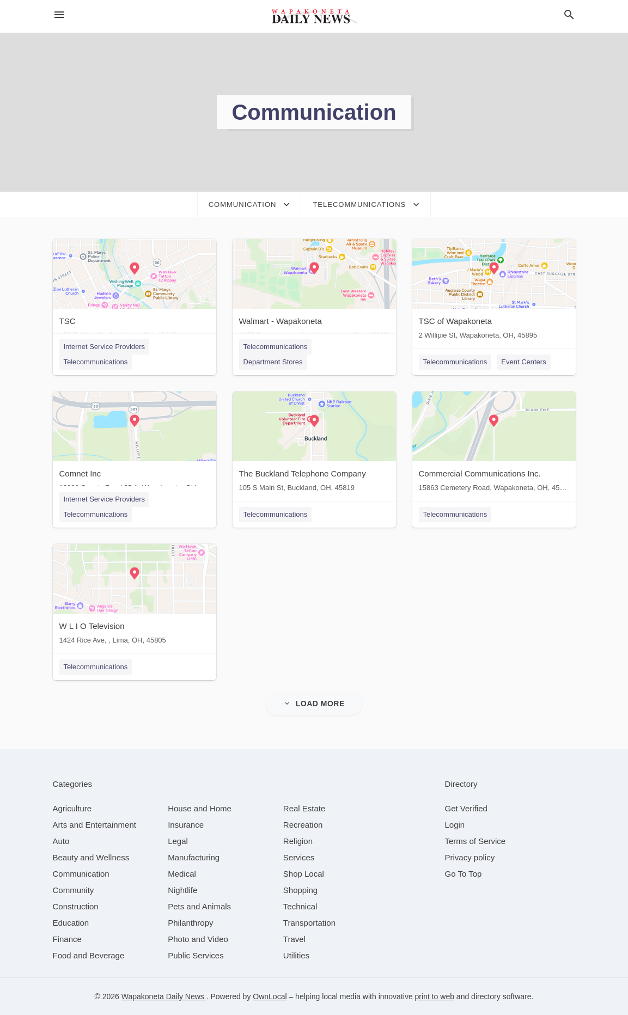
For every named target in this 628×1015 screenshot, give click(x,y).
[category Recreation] (303, 824)
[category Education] (71, 922)
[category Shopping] (300, 890)
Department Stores (273, 362)
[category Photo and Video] (198, 939)
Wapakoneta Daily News (163, 996)
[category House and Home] (199, 808)
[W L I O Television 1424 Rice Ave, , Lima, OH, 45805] (134, 596)
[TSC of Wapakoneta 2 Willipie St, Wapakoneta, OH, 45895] (494, 291)
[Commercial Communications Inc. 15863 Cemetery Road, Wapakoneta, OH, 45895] (494, 444)
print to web (434, 996)
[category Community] (73, 890)
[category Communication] (81, 873)
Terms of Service (475, 841)
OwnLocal (269, 996)
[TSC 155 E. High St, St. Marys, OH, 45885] (134, 291)
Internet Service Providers (104, 347)
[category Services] (299, 857)
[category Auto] (61, 841)
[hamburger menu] (59, 15)
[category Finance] (67, 939)
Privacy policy (470, 857)
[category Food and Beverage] (89, 955)
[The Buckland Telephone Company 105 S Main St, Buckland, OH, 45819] (314, 444)
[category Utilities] (296, 955)
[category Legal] (178, 841)
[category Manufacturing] (194, 857)
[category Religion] (298, 841)
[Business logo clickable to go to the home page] (314, 16)
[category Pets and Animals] (199, 906)
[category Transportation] (309, 922)
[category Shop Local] (303, 873)
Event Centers (523, 362)
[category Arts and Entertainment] (94, 824)
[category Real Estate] (304, 808)
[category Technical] (300, 906)
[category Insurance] (186, 824)
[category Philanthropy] (190, 922)
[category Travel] (294, 939)
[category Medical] (182, 873)
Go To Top (463, 873)
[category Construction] (76, 906)
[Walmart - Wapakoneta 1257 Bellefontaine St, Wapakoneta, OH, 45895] (314, 291)
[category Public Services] (196, 955)
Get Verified (466, 808)
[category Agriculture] (72, 808)
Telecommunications (96, 362)
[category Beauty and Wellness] (91, 857)
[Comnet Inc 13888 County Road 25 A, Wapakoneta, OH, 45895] (134, 444)
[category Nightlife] (182, 890)
